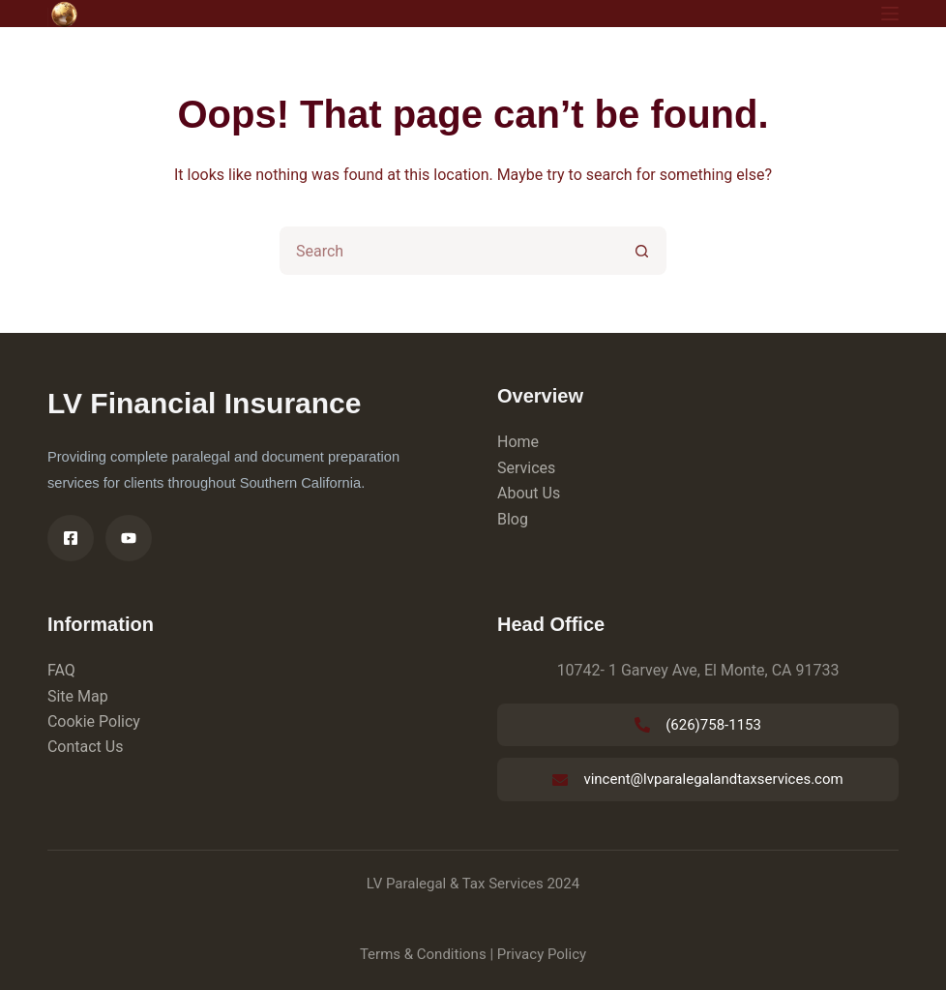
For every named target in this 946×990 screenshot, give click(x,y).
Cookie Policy (93, 721)
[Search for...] (449, 250)
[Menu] (890, 13)
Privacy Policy (541, 954)
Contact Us (85, 746)
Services (526, 468)
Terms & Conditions (423, 954)
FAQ (61, 670)
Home (518, 442)
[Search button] (642, 250)
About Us (528, 493)
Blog (512, 519)
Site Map (77, 696)
